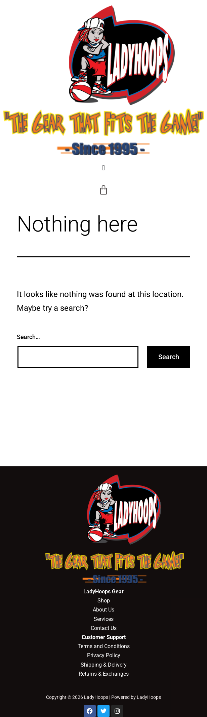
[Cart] (103, 190)
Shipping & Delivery (104, 665)
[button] (103, 168)
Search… (28, 336)
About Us (103, 609)
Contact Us (104, 628)
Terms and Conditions (104, 646)
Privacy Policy (103, 655)
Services (104, 619)
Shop (103, 600)
